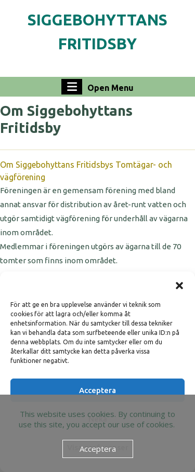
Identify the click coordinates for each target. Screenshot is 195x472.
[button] (179, 284)
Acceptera (97, 390)
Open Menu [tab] (97, 87)
